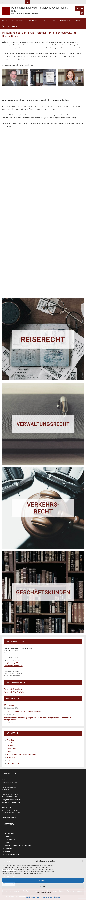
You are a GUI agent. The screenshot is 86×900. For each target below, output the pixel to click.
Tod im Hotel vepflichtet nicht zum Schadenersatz (23, 711)
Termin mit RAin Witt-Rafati (14, 692)
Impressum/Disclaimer (53, 897)
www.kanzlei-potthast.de (13, 666)
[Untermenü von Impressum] (69, 20)
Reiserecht (11, 758)
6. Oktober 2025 (10, 714)
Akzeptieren (43, 880)
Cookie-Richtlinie (31, 897)
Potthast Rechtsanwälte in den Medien (21, 755)
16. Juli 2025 (9, 723)
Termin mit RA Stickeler (13, 689)
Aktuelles (10, 740)
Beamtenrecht (12, 743)
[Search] (27, 2)
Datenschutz (41, 897)
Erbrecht (10, 746)
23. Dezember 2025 (11, 708)
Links (9, 752)
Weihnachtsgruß (10, 705)
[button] (83, 861)
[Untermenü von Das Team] (37, 20)
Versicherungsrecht (14, 763)
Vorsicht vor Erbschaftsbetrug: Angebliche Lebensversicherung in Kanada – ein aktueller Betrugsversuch (37, 719)
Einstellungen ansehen (43, 892)
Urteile (9, 761)
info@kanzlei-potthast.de (13, 663)
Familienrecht (12, 749)
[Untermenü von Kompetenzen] (23, 20)
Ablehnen (42, 886)
